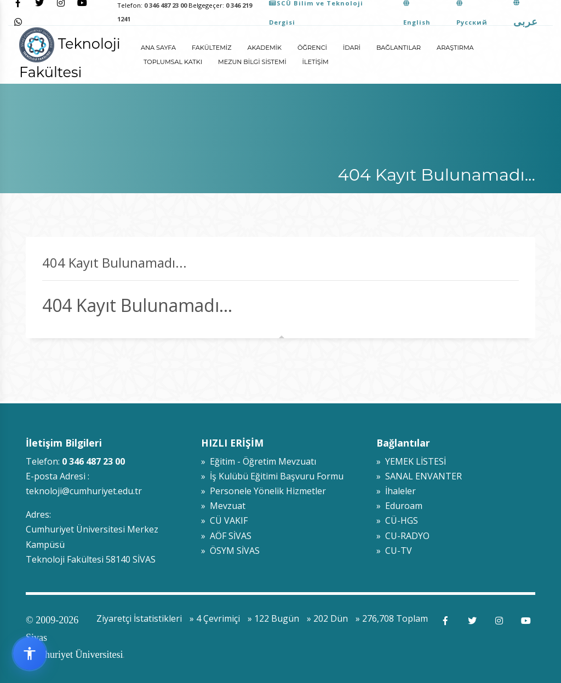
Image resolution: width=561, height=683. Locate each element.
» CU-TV (394, 551)
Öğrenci (312, 47)
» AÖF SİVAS (226, 536)
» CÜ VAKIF (224, 520)
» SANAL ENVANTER (419, 476)
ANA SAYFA (158, 47)
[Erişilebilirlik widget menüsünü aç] (29, 653)
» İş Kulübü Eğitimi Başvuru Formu (272, 476)
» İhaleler (396, 491)
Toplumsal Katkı (173, 62)
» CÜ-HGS (397, 520)
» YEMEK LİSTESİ (411, 461)
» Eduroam (399, 506)
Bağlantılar (398, 47)
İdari (351, 47)
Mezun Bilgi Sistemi (252, 62)
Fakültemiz (211, 47)
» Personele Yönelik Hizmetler (263, 491)
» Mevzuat (223, 506)
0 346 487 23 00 (165, 5)
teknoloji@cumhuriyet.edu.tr (84, 491)
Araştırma (455, 47)
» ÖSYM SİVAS (230, 551)
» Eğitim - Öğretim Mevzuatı (258, 461)
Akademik (265, 47)
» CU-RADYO (403, 536)
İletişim (315, 62)
